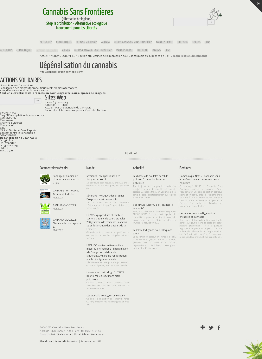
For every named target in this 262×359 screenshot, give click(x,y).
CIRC (2, 127)
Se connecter (88, 341)
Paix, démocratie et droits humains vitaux (24, 90)
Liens (207, 42)
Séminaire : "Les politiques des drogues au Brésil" (103, 177)
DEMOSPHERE (8, 135)
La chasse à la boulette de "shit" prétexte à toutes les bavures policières (150, 179)
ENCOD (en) (6, 150)
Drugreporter (8, 143)
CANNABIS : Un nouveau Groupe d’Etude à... (66, 192)
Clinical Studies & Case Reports (18, 130)
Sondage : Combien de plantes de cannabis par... (67, 177)
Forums (196, 42)
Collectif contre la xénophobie (17, 133)
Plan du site (46, 341)
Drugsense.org (8, 145)
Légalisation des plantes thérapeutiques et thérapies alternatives (38, 88)
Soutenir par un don (252, 349)
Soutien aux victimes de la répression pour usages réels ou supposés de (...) (123, 56)
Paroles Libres (164, 42)
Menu (255, 6)
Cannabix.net (8, 117)
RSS (99, 341)
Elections (182, 42)
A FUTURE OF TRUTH (56, 105)
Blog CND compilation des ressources (22, 115)
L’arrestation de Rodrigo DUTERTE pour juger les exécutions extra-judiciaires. (105, 276)
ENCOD (4, 148)
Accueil (44, 56)
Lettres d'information (66, 341)
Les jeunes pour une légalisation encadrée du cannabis (197, 215)
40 (135, 153)
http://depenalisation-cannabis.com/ (61, 71)
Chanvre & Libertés (11, 122)
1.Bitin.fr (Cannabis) (56, 102)
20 (130, 153)
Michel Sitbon (81, 334)
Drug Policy (6, 140)
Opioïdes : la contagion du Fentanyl (105, 295)
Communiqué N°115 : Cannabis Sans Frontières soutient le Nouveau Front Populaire (200, 179)
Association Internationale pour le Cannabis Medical (75, 110)
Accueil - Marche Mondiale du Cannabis (68, 107)
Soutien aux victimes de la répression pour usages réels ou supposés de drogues (52, 93)
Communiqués (64, 42)
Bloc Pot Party (8, 112)
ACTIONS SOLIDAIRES (86, 42)
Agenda (105, 42)
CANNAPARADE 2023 (64, 205)
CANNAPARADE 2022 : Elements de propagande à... (67, 223)
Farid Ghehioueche (61, 334)
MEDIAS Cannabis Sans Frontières (133, 42)
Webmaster (97, 334)
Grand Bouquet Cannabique (16, 85)
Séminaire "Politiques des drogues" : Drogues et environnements (106, 197)
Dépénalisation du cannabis (18, 138)
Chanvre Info (7, 125)
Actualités (46, 42)
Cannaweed (7, 120)
